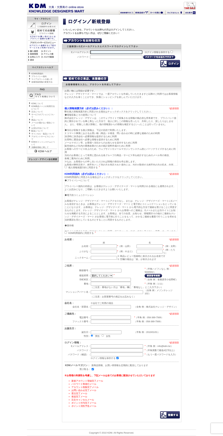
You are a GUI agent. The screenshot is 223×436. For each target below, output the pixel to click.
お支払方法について (40, 128)
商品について (37, 120)
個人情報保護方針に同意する (83, 167)
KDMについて (37, 103)
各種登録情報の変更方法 (41, 82)
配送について (37, 131)
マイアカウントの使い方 (41, 79)
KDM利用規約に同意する (81, 233)
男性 (97, 336)
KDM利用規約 (37, 74)
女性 (108, 336)
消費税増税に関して (40, 147)
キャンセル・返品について (42, 134)
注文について (37, 112)
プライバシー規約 (39, 76)
